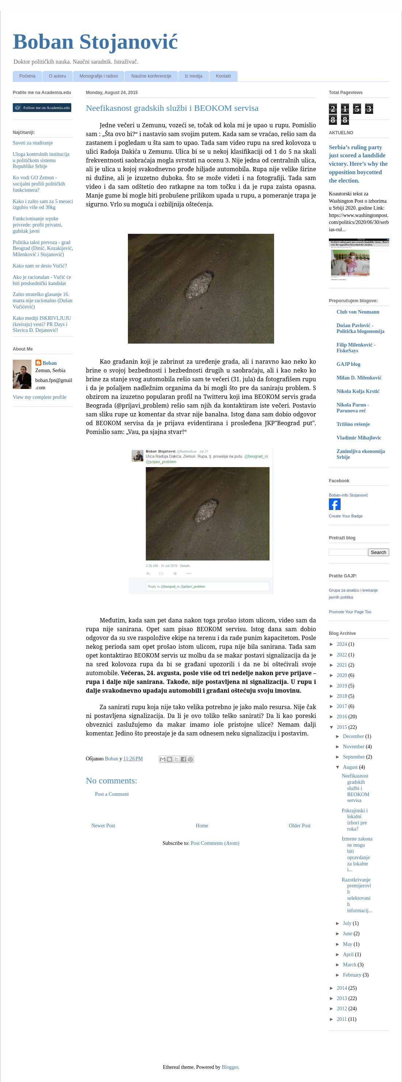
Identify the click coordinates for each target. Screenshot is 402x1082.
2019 (343, 686)
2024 (343, 644)
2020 (343, 675)
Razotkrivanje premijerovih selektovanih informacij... (357, 895)
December (354, 736)
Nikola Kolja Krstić (358, 391)
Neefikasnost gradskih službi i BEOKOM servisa (355, 788)
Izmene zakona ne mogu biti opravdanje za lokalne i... (357, 854)
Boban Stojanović (95, 41)
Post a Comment (112, 794)
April (349, 954)
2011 (342, 1019)
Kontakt (223, 76)
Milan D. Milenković (359, 378)
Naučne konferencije (151, 76)
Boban (50, 363)
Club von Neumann (358, 312)
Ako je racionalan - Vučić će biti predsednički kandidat (42, 280)
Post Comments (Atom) (215, 843)
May (348, 944)
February (353, 975)
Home (202, 825)
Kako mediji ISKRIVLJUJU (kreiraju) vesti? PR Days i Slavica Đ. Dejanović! (42, 324)
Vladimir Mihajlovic (359, 438)
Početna (27, 76)
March (350, 964)
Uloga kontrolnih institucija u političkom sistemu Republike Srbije (41, 160)
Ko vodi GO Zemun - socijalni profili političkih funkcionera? (39, 184)
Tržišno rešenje (353, 424)
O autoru (57, 76)
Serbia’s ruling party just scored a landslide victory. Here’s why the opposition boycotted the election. (358, 164)
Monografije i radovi (99, 76)
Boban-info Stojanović (348, 495)
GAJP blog (348, 364)
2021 (343, 665)
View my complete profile (40, 397)
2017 (343, 706)
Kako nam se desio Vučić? (40, 266)
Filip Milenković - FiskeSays (356, 347)
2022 (343, 655)
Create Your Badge (346, 516)
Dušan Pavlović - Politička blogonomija (360, 328)
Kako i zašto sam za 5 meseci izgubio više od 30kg (43, 204)
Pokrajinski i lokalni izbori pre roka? (355, 820)
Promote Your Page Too (350, 612)
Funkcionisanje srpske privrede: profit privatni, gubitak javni (37, 225)
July (348, 923)
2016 (343, 716)
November (354, 746)
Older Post (300, 825)
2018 (343, 696)
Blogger (230, 1067)
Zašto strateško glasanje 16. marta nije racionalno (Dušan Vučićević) (42, 301)
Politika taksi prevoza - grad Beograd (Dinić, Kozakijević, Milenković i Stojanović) (43, 249)
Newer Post (103, 825)
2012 (343, 1008)
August (351, 767)
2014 (343, 988)
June (348, 933)
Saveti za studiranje (33, 143)
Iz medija (193, 76)
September (354, 757)
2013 (343, 998)
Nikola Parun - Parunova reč (353, 407)
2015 (343, 727)
